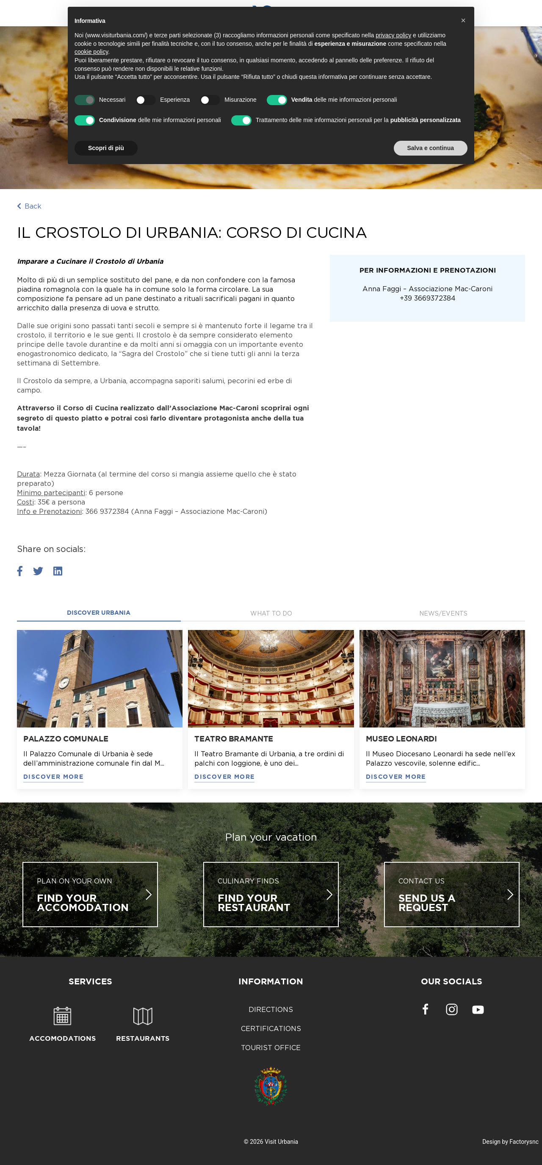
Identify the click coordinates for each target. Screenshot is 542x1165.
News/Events (443, 613)
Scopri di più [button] (106, 148)
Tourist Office (271, 1047)
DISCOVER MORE (53, 777)
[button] (463, 20)
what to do (271, 613)
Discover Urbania (98, 613)
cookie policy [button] (91, 51)
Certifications (271, 1028)
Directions (271, 1009)
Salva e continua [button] (430, 148)
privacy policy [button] (393, 35)
